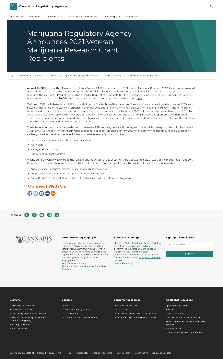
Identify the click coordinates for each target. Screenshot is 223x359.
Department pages (143, 249)
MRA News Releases (32, 75)
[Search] (211, 6)
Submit (189, 253)
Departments (141, 353)
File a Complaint (111, 16)
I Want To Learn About (82, 16)
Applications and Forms (177, 305)
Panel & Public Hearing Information (184, 332)
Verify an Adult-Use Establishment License (135, 317)
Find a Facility (120, 309)
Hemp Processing (19, 328)
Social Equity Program (21, 324)
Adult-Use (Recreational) (22, 305)
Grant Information (175, 313)
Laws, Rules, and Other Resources (183, 317)
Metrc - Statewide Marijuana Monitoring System (186, 323)
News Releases (173, 328)
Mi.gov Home (54, 353)
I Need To (55, 16)
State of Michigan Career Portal (141, 243)
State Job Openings (124, 263)
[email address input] (189, 244)
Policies (68, 353)
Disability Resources (102, 353)
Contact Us (131, 16)
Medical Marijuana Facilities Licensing (28, 313)
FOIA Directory (123, 353)
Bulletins (170, 309)
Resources (36, 16)
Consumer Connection (125, 305)
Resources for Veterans (74, 263)
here (139, 98)
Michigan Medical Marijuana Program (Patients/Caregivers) (28, 319)
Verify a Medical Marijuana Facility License (135, 313)
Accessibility (82, 353)
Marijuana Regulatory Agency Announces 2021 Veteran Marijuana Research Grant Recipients (104, 75)
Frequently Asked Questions (76, 309)
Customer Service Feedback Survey (80, 317)
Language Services (161, 353)
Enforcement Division (21, 309)
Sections (16, 16)
